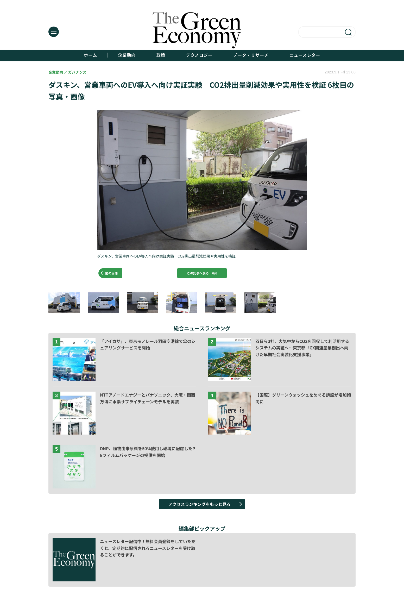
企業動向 (127, 55)
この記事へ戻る (202, 273)
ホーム (90, 55)
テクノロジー (199, 55)
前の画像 (111, 273)
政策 (160, 55)
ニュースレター (304, 55)
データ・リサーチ (251, 55)
